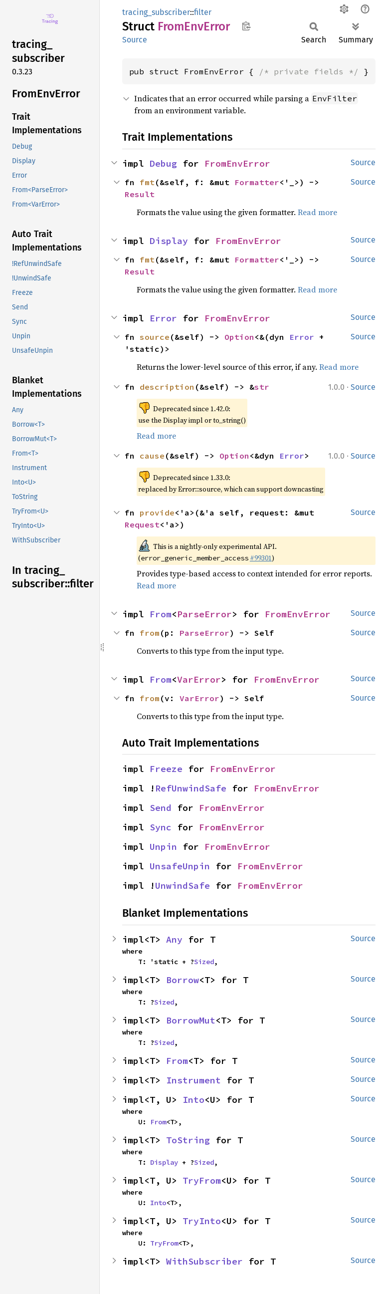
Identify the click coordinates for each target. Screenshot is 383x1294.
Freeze (166, 769)
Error (163, 318)
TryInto (202, 1221)
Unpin (163, 846)
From (161, 614)
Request (142, 524)
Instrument (193, 1080)
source (155, 337)
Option (239, 337)
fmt (147, 182)
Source (134, 39)
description (167, 387)
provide (157, 513)
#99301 (261, 558)
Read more (317, 212)
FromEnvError (237, 163)
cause (152, 456)
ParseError (204, 614)
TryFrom (202, 1180)
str (261, 387)
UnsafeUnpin (180, 866)
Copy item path (246, 25)
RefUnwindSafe (190, 788)
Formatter (256, 182)
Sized (204, 961)
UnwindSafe (182, 885)
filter (202, 12)
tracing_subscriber (156, 12)
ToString (188, 1140)
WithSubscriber (204, 1261)
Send (161, 807)
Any (174, 939)
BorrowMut (190, 1020)
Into (193, 1099)
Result (140, 194)
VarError (199, 679)
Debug (163, 163)
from (150, 633)
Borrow (182, 980)
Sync (161, 827)
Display (169, 241)
